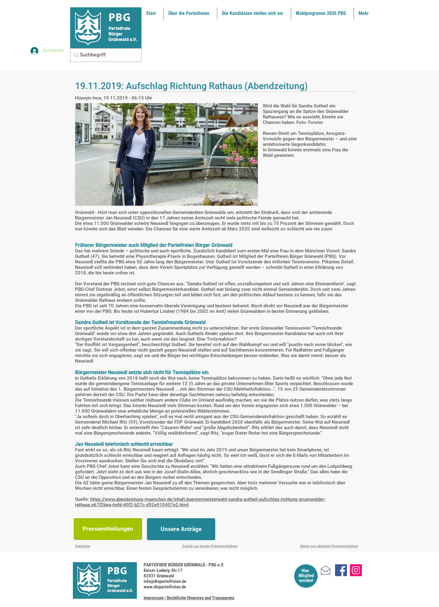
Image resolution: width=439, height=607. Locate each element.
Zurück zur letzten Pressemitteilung (209, 546)
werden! (306, 580)
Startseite (82, 546)
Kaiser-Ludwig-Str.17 (163, 570)
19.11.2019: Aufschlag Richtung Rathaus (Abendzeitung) (191, 86)
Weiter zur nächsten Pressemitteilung (329, 546)
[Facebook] (341, 570)
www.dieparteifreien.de (165, 587)
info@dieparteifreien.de (165, 581)
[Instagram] (356, 570)
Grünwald (277, 150)
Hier (305, 570)
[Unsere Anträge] (181, 529)
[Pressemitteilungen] (108, 529)
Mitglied (306, 575)
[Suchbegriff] (104, 55)
